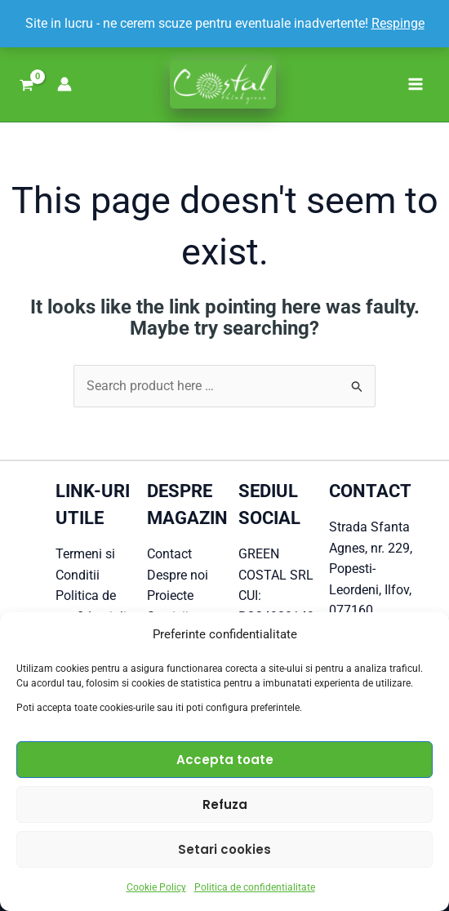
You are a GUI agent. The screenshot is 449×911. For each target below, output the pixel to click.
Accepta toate (224, 759)
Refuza (224, 804)
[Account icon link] (64, 84)
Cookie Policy (156, 887)
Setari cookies (224, 849)
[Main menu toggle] (415, 84)
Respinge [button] (398, 23)
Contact (169, 554)
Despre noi (177, 575)
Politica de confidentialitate (254, 887)
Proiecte (170, 595)
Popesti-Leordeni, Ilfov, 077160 (370, 589)
